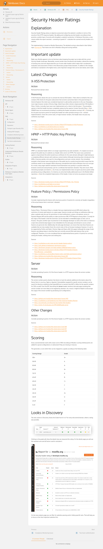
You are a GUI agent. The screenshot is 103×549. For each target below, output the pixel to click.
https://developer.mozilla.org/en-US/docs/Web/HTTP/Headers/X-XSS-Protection (58, 124)
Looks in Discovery (10, 91)
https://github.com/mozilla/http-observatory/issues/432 (51, 129)
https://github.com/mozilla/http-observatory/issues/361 (51, 256)
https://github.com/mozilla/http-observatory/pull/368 (50, 326)
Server (8, 77)
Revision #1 (7, 12)
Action (8, 58)
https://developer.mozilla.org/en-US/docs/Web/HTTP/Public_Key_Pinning (56, 182)
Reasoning (10, 60)
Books (77, 3)
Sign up (86, 3)
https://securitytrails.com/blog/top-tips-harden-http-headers (52, 302)
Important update (10, 51)
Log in (95, 3)
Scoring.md (38, 47)
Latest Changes (9, 53)
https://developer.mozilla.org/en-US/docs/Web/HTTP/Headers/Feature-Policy (57, 258)
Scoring (7, 89)
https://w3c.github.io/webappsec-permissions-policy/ (50, 245)
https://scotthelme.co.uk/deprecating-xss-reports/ (49, 126)
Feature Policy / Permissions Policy (15, 70)
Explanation (8, 48)
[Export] (14, 39)
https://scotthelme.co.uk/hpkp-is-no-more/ (47, 184)
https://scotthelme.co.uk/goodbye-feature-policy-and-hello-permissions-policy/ (58, 254)
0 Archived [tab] (50, 539)
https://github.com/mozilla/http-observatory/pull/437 (50, 329)
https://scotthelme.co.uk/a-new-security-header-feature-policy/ (53, 243)
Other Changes (10, 84)
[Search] (44, 3)
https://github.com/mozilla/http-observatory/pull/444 (50, 331)
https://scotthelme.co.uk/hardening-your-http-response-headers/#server (56, 300)
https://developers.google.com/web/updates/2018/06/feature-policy (55, 247)
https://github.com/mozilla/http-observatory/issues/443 (51, 298)
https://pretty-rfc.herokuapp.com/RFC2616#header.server (51, 305)
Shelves (67, 3)
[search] (51, 3)
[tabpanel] (63, 544)
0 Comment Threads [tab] (38, 539)
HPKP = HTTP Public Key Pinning (15, 63)
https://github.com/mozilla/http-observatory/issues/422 (51, 186)
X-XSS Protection (11, 56)
